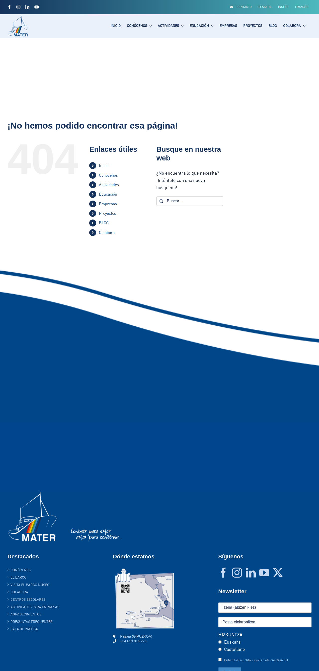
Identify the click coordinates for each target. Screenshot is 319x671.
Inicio (103, 165)
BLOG (104, 222)
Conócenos (108, 175)
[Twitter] (278, 573)
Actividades (109, 184)
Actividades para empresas (34, 607)
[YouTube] (264, 573)
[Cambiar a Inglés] (283, 7)
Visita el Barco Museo (29, 585)
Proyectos (107, 213)
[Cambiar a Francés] (302, 7)
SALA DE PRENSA (24, 629)
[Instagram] (237, 573)
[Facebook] (223, 573)
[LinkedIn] (251, 573)
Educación (108, 194)
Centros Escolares (27, 599)
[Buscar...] (189, 201)
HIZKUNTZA (230, 634)
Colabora (107, 232)
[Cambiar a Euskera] (265, 7)
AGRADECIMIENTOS (25, 614)
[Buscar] (161, 201)
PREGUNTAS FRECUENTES (31, 621)
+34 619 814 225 (133, 641)
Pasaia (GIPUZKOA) (136, 636)
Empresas (108, 203)
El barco (18, 577)
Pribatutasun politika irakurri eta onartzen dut (256, 660)
